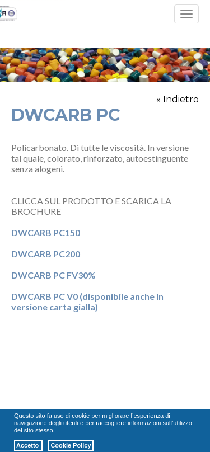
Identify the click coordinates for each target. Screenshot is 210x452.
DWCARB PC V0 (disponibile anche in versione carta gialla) (87, 301)
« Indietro (177, 99)
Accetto (28, 445)
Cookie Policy (70, 445)
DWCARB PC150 (45, 232)
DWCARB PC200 (45, 253)
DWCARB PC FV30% (53, 275)
